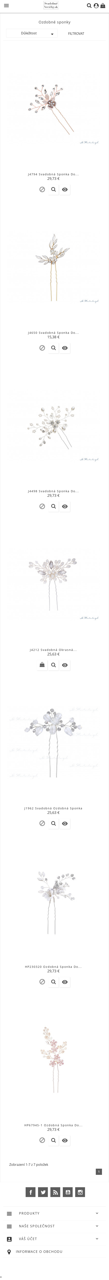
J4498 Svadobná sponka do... (53, 491)
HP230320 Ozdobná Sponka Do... (53, 967)
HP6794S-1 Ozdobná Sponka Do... (53, 1125)
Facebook (30, 1192)
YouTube (67, 1192)
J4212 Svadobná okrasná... (53, 650)
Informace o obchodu (39, 1251)
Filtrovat (76, 33)
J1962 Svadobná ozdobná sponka (53, 808)
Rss (55, 1192)
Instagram (80, 1192)
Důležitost (38, 34)
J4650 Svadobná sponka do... (53, 333)
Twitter (43, 1192)
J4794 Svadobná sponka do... (53, 174)
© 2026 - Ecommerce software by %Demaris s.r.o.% (54, 1266)
